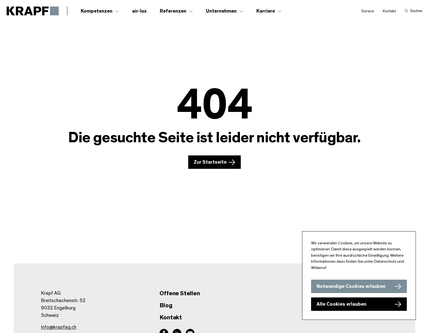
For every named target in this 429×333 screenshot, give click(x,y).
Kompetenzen (96, 11)
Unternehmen (221, 11)
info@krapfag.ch (58, 327)
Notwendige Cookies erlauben (351, 286)
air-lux (139, 11)
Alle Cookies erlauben (341, 304)
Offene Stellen (180, 293)
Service (367, 11)
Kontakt (389, 11)
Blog (166, 305)
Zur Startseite (210, 162)
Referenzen (173, 11)
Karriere (265, 11)
